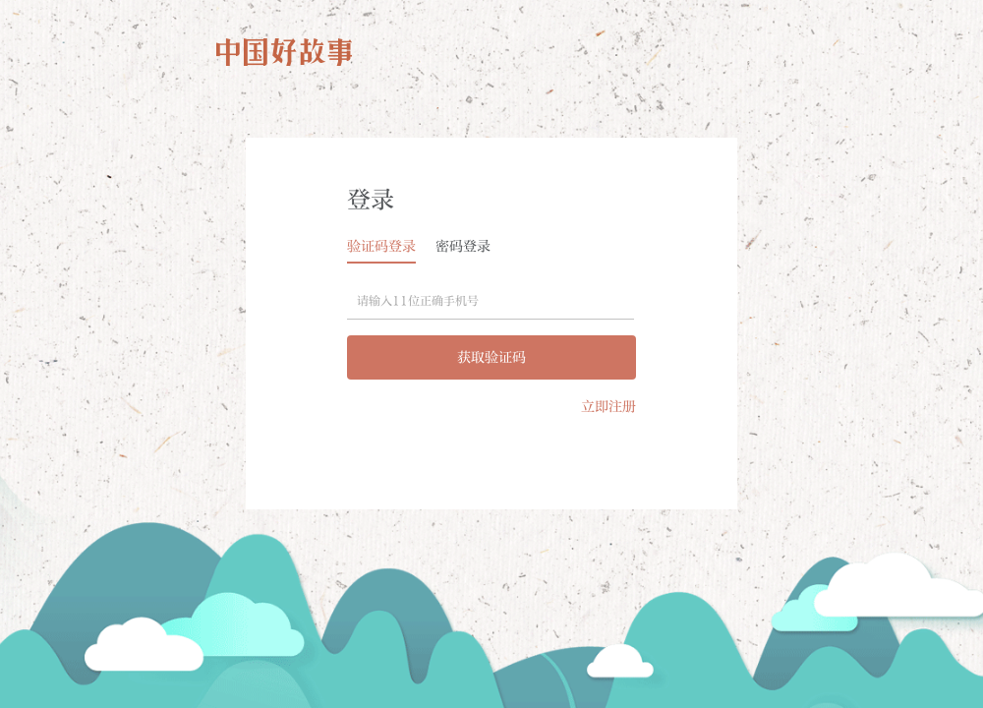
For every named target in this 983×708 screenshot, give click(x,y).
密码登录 (463, 246)
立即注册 (608, 406)
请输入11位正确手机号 (418, 301)
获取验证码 (491, 357)
